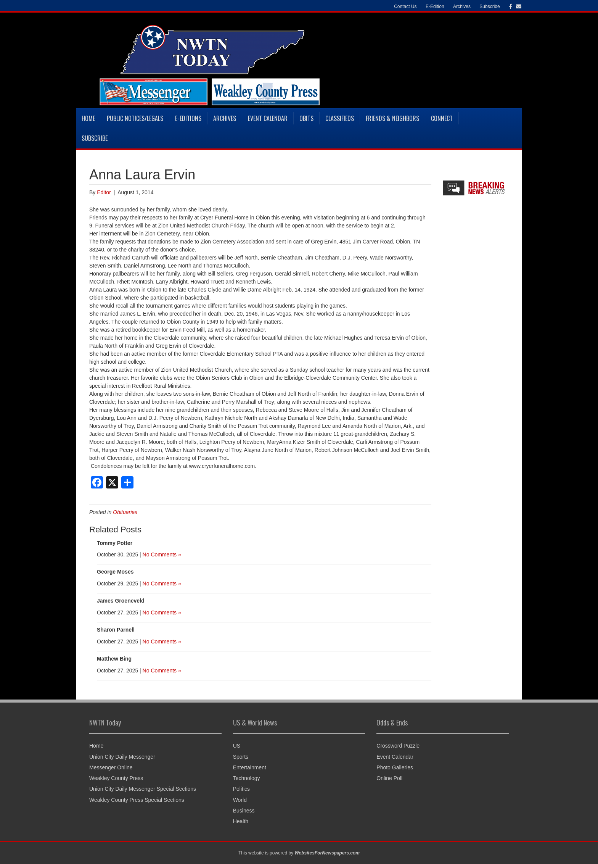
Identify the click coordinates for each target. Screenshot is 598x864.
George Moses (115, 572)
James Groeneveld (121, 601)
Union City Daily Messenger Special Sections (142, 789)
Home (88, 118)
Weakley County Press (116, 778)
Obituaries (125, 512)
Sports (240, 757)
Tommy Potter (114, 543)
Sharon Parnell (116, 630)
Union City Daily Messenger (122, 757)
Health (240, 821)
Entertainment (249, 767)
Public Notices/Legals (135, 118)
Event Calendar (268, 118)
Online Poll (389, 778)
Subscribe (489, 6)
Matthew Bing (114, 659)
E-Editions (188, 118)
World (240, 800)
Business (244, 811)
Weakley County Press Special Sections (136, 800)
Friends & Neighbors (392, 118)
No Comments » (162, 554)
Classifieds (339, 118)
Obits (306, 118)
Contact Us (405, 6)
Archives (462, 6)
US (236, 746)
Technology (246, 778)
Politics (241, 789)
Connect (442, 118)
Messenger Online (111, 767)
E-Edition (435, 6)
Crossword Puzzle (398, 746)
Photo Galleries (394, 767)
